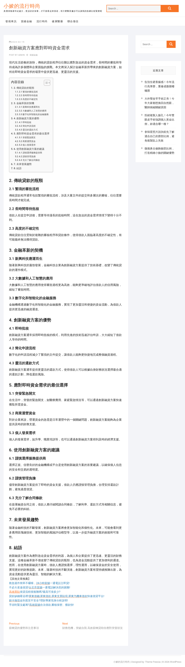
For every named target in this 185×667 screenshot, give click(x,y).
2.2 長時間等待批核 (28, 95)
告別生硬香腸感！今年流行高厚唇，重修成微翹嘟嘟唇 (159, 86)
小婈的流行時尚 (22, 6)
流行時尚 (42, 21)
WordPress (175, 661)
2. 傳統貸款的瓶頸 (24, 87)
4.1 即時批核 (25, 122)
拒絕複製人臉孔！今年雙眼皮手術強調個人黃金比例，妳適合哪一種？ (159, 120)
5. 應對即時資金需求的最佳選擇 (31, 133)
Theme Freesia (152, 661)
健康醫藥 (57, 21)
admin (21, 55)
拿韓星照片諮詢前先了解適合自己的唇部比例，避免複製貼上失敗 (159, 136)
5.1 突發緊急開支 (27, 137)
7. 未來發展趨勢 (23, 164)
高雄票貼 (14, 591)
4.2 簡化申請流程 (27, 126)
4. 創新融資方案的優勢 (26, 118)
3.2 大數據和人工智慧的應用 (32, 111)
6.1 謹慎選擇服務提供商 (30, 152)
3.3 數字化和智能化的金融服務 (34, 114)
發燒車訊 (11, 21)
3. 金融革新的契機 (24, 103)
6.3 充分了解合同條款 (29, 160)
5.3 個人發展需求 (27, 145)
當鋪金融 (26, 21)
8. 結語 (17, 168)
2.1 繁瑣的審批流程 (28, 92)
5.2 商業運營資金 (27, 141)
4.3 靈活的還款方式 (28, 129)
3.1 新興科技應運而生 (29, 107)
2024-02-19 (17, 42)
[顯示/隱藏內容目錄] (45, 83)
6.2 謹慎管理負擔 (27, 156)
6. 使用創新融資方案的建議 (29, 148)
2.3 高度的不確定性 (28, 99)
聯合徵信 (73, 21)
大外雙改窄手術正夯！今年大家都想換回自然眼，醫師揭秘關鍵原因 (159, 103)
